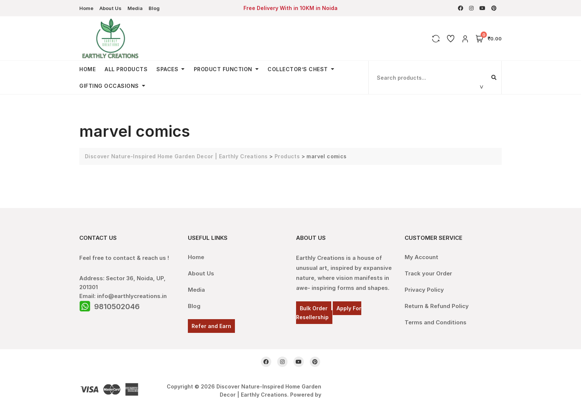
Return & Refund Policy (437, 306)
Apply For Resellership (328, 312)
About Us (110, 8)
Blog (154, 8)
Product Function (223, 69)
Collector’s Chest (298, 69)
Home (86, 8)
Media (135, 8)
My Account (421, 257)
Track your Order (428, 273)
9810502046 (117, 306)
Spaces (167, 69)
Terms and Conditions (436, 322)
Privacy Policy (424, 289)
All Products (125, 69)
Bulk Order (314, 308)
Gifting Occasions (109, 86)
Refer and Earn (211, 326)
